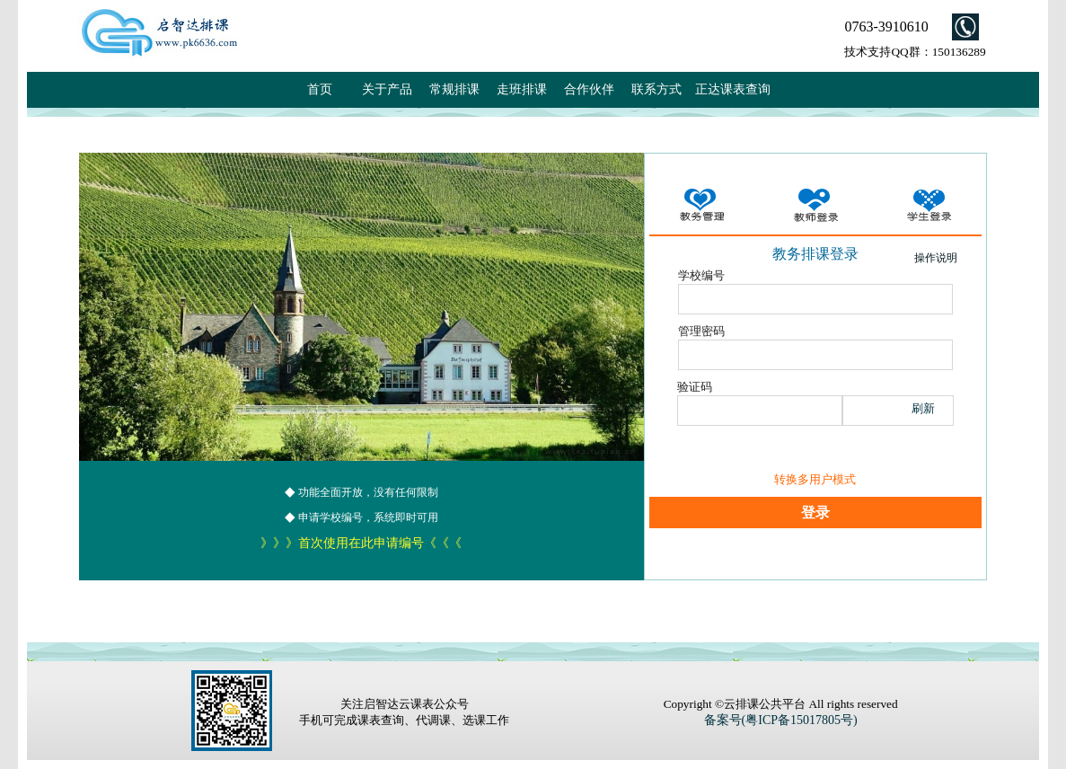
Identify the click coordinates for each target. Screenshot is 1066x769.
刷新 (923, 408)
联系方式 (656, 89)
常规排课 (454, 89)
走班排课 (522, 89)
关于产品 (387, 89)
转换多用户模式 (815, 479)
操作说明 (935, 258)
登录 (815, 512)
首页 (319, 89)
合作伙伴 (589, 89)
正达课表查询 (733, 89)
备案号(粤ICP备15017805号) (781, 720)
